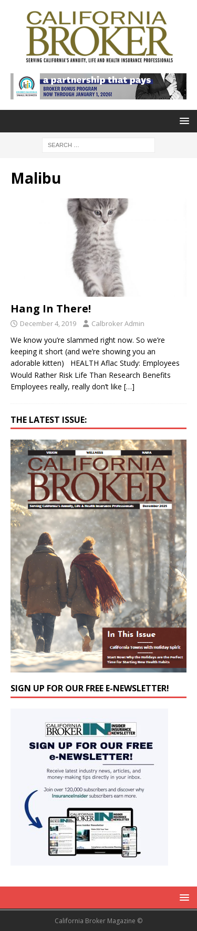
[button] (182, 121)
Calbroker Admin (117, 323)
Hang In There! (51, 308)
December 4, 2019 (48, 323)
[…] (129, 386)
